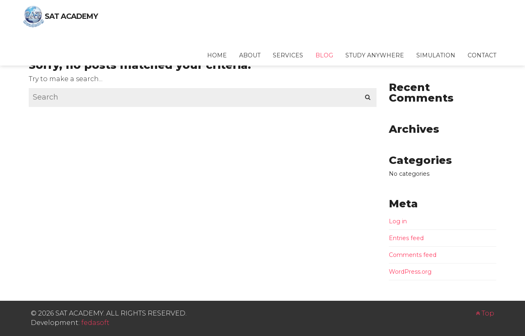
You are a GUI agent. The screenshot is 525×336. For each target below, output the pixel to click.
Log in (398, 221)
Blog (324, 55)
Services (288, 55)
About (249, 55)
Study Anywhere (374, 55)
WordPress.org (410, 271)
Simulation (435, 55)
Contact (482, 55)
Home (217, 55)
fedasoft (95, 323)
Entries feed (406, 238)
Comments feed (412, 255)
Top (485, 313)
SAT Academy (71, 16)
